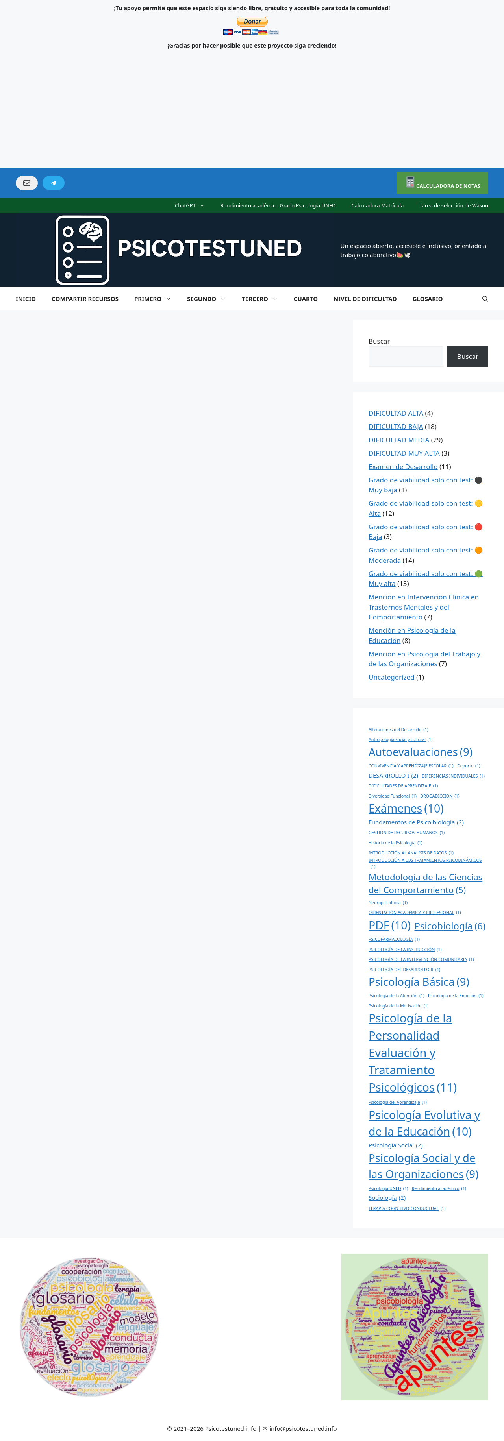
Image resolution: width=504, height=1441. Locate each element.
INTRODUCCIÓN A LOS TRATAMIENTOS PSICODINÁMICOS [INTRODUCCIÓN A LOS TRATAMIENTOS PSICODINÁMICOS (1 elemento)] (425, 863)
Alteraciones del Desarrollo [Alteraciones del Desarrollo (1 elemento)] (398, 729)
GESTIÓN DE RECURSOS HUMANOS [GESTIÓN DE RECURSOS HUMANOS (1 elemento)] (407, 832)
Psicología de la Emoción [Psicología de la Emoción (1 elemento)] (456, 995)
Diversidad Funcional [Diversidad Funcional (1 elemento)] (393, 796)
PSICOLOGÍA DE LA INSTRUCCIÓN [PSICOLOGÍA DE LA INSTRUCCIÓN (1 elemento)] (405, 949)
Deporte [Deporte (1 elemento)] (468, 766)
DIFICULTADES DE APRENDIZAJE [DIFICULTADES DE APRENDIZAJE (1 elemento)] (403, 786)
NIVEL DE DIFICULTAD (365, 299)
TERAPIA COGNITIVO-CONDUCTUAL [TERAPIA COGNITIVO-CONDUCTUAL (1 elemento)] (407, 1208)
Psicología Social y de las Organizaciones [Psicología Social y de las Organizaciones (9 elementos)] (423, 1166)
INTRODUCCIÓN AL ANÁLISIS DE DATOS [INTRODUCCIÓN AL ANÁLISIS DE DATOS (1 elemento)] (411, 853)
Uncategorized (392, 677)
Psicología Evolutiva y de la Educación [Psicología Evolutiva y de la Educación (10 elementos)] (424, 1123)
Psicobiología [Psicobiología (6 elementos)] (449, 926)
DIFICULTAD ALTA (396, 413)
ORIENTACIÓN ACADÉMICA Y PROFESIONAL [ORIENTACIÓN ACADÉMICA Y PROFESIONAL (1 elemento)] (415, 912)
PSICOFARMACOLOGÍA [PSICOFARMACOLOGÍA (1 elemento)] (394, 939)
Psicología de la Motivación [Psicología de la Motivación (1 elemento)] (398, 1006)
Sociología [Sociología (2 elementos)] (387, 1197)
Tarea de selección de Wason (453, 205)
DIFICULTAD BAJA (396, 426)
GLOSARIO (428, 299)
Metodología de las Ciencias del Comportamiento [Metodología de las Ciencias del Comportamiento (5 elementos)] (425, 883)
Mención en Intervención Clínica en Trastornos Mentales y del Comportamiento (424, 606)
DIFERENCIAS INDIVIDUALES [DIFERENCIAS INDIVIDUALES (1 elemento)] (453, 776)
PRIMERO (156, 298)
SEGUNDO (210, 298)
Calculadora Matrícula (378, 205)
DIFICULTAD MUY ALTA (404, 453)
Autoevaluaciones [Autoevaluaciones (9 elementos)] (420, 752)
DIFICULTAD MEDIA (399, 439)
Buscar (379, 340)
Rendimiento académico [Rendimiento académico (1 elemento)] (439, 1188)
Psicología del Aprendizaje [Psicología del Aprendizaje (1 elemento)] (398, 1102)
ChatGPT (194, 205)
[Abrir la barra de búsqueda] (485, 298)
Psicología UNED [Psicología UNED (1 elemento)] (388, 1188)
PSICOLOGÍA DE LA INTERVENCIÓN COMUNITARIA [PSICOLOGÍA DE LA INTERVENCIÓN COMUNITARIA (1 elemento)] (421, 959)
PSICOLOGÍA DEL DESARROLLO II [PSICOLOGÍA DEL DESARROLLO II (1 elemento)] (404, 969)
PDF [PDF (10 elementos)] (390, 925)
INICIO (26, 299)
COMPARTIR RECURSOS (85, 299)
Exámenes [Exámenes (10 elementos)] (406, 808)
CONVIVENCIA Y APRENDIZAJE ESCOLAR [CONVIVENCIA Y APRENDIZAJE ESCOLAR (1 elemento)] (411, 766)
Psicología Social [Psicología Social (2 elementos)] (396, 1145)
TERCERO (264, 298)
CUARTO (306, 299)
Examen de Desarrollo (403, 466)
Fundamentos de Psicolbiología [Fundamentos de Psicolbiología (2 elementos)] (416, 822)
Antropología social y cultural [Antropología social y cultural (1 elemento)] (401, 739)
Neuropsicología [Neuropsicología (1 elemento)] (388, 903)
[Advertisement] (252, 109)
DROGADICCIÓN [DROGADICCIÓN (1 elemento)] (439, 796)
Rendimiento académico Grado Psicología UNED (278, 205)
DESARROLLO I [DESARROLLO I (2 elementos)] (393, 775)
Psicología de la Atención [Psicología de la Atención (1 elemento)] (396, 995)
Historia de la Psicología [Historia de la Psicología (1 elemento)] (395, 843)
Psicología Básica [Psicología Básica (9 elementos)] (419, 982)
